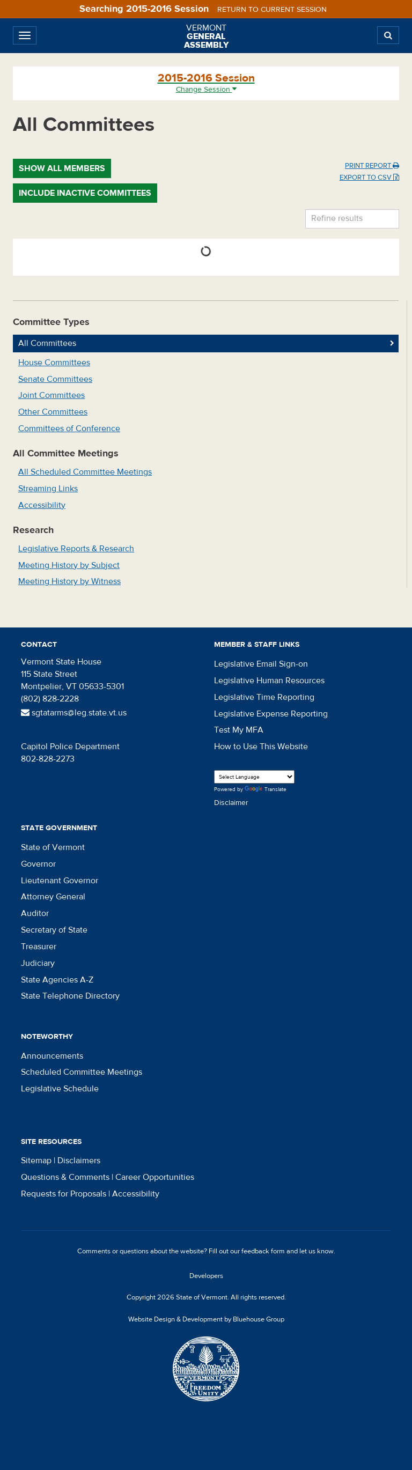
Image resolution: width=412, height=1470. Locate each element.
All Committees (47, 343)
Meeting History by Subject (69, 565)
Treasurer (38, 946)
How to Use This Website (261, 746)
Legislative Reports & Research (76, 548)
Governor (38, 864)
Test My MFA (238, 730)
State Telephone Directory (70, 996)
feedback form (263, 1251)
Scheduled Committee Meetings (81, 1072)
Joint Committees (51, 395)
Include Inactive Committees (85, 193)
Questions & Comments (65, 1177)
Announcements (52, 1056)
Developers (206, 1276)
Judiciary (38, 963)
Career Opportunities (154, 1177)
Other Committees (52, 412)
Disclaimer (231, 803)
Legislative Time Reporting (264, 697)
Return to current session (272, 9)
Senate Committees (55, 379)
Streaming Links (48, 488)
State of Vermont (53, 847)
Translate (265, 790)
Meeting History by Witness (69, 581)
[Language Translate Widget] (254, 777)
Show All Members (62, 168)
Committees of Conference (69, 428)
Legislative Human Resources (269, 680)
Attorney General (53, 896)
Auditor (35, 913)
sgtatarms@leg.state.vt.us (74, 712)
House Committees (54, 362)
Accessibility (41, 505)
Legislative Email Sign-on (261, 664)
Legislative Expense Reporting (271, 713)
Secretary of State (54, 930)
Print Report (372, 165)
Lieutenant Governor (59, 880)
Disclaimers (78, 1160)
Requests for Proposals (63, 1193)
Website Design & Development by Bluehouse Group (206, 1319)
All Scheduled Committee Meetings (85, 472)
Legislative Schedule (60, 1088)
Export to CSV (369, 177)
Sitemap (36, 1160)
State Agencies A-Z (57, 979)
